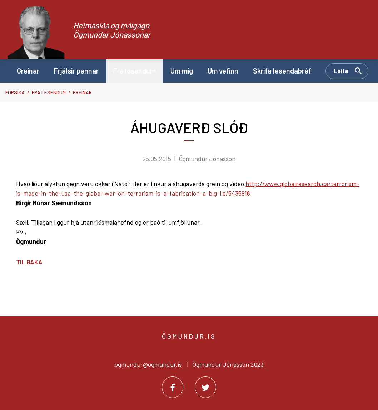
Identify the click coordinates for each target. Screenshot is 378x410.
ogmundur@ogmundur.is (148, 364)
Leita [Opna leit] (341, 71)
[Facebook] (172, 387)
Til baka (29, 262)
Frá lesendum (49, 92)
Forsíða (15, 92)
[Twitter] (205, 387)
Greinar (82, 92)
